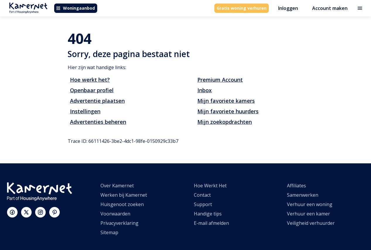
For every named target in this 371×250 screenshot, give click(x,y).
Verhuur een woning (309, 204)
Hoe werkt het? (90, 79)
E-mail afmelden (211, 223)
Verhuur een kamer (308, 213)
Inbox (204, 90)
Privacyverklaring (119, 223)
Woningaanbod (75, 8)
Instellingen (85, 111)
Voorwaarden (115, 213)
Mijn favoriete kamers (226, 100)
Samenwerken (302, 195)
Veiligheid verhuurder (311, 223)
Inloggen (288, 8)
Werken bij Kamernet (123, 195)
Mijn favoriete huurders (228, 111)
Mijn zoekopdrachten (224, 121)
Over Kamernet (117, 185)
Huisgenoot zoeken (122, 204)
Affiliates (296, 185)
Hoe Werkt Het (210, 185)
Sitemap (109, 232)
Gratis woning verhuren (241, 8)
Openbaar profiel (92, 90)
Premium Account (220, 79)
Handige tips (208, 213)
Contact (202, 195)
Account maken (330, 8)
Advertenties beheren (98, 121)
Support (203, 204)
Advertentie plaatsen (97, 100)
